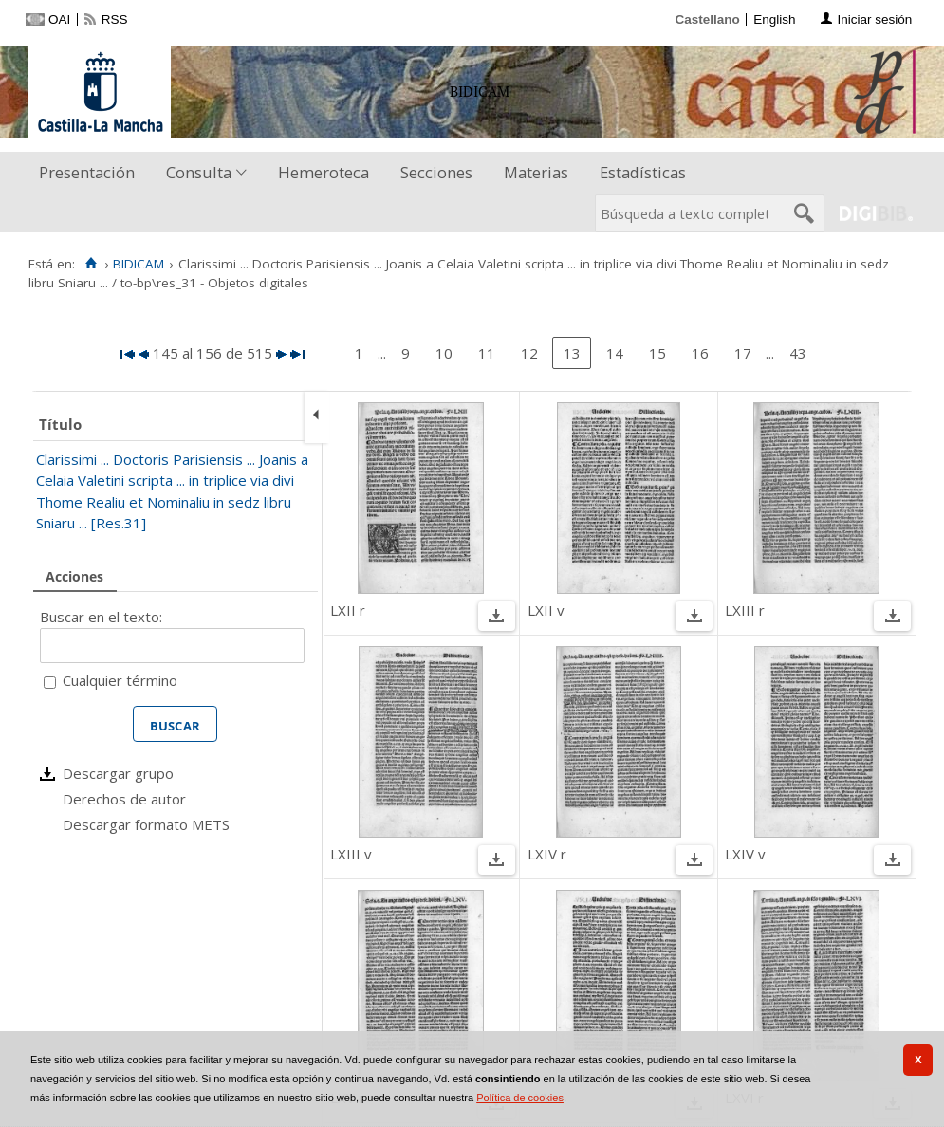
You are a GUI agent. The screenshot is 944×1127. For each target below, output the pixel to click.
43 (797, 352)
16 (700, 352)
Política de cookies (520, 1097)
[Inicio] (91, 263)
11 (486, 352)
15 (657, 352)
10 (444, 352)
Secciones (436, 172)
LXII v (546, 609)
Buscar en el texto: (101, 616)
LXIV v (745, 853)
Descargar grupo (118, 773)
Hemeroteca (323, 172)
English (774, 19)
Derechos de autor (124, 798)
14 (614, 352)
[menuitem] (91, 173)
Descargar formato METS (146, 824)
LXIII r (745, 609)
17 (742, 352)
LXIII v (351, 853)
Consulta (198, 172)
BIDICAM (138, 263)
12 (529, 352)
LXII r (347, 609)
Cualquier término (120, 680)
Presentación (87, 172)
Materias (536, 172)
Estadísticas (643, 172)
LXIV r (547, 853)
